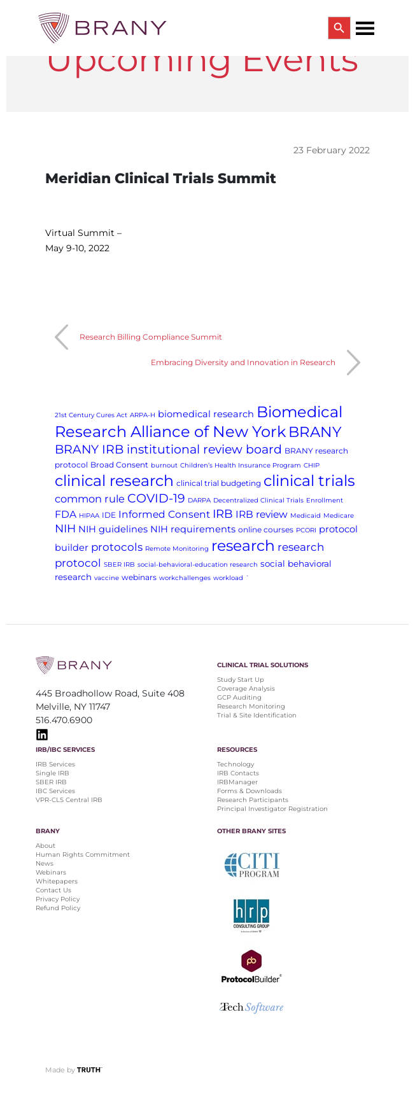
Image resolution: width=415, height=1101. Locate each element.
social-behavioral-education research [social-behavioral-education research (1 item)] (197, 564)
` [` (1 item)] (248, 578)
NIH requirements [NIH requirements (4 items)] (193, 529)
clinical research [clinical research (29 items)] (114, 480)
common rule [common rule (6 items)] (90, 498)
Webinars (51, 872)
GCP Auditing (239, 697)
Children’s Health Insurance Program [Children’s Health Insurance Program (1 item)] (240, 465)
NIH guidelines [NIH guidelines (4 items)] (113, 529)
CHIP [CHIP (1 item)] (312, 465)
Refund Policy (58, 908)
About (45, 845)
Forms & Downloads (249, 791)
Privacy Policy (58, 899)
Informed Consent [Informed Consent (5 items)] (164, 514)
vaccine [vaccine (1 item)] (106, 578)
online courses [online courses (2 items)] (265, 529)
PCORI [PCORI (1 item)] (306, 530)
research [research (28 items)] (243, 545)
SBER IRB (51, 782)
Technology (235, 764)
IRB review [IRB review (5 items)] (262, 514)
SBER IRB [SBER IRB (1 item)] (119, 564)
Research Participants (252, 800)
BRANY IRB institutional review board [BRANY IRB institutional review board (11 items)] (168, 449)
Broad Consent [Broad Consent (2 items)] (119, 464)
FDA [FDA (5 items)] (65, 514)
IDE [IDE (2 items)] (109, 515)
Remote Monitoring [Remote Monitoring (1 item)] (177, 548)
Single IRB (52, 773)
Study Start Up (240, 679)
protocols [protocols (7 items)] (117, 547)
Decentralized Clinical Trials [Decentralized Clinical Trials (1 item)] (258, 500)
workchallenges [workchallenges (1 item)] (185, 578)
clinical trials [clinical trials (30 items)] (309, 480)
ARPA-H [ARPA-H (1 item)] (142, 415)
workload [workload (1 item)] (228, 578)
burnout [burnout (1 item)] (164, 465)
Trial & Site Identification (257, 715)
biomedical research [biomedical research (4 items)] (206, 414)
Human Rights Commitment (84, 854)
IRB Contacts (238, 773)
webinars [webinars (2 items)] (139, 577)
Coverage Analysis (246, 688)
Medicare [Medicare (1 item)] (338, 515)
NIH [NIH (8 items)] (65, 528)
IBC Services (55, 791)
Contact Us (53, 890)
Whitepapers (57, 881)
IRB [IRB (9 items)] (223, 513)
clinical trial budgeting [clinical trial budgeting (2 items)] (218, 483)
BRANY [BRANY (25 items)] (315, 432)
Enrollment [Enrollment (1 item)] (324, 500)
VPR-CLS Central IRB (69, 800)
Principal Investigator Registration (272, 809)
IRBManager (237, 782)
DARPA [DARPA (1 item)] (199, 500)
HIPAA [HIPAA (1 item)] (89, 515)
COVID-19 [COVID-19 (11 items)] (156, 498)
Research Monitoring (251, 706)
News (44, 863)
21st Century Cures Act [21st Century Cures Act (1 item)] (91, 415)
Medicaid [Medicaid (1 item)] (305, 515)
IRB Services (55, 764)
